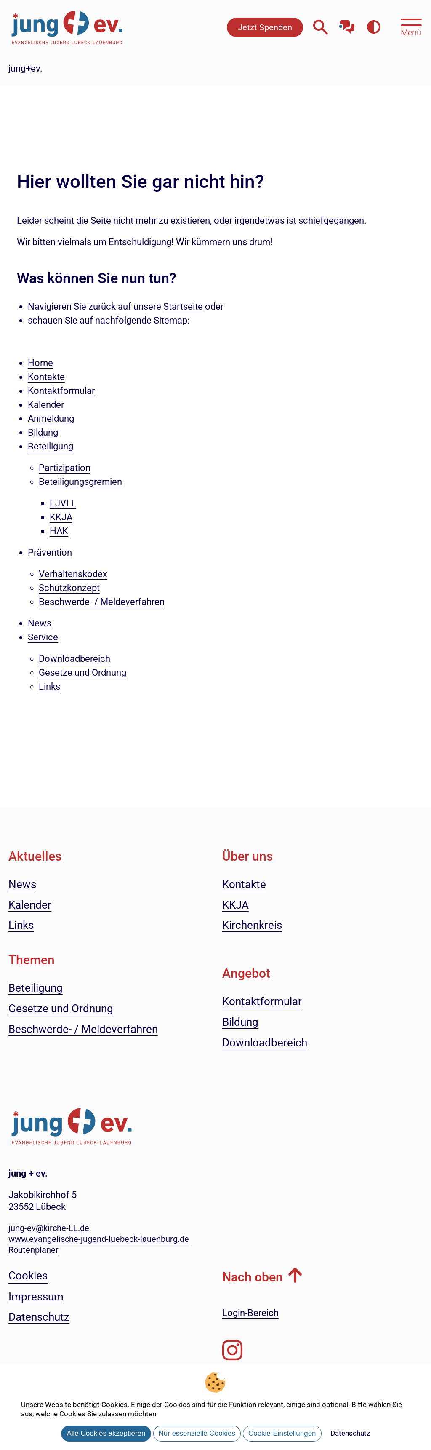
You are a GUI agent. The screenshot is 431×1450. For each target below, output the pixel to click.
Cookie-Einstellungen (282, 1433)
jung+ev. (25, 68)
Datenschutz (350, 1433)
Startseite (183, 306)
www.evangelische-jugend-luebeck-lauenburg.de (98, 1239)
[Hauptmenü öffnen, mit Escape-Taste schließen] (411, 26)
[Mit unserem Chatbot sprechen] (347, 24)
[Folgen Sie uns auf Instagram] (232, 1350)
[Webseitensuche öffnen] (320, 27)
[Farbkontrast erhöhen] (373, 27)
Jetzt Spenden (265, 27)
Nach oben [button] (252, 1277)
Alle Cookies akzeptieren (106, 1433)
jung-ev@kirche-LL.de (48, 1228)
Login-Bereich (250, 1313)
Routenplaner (33, 1250)
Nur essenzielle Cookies (197, 1433)
